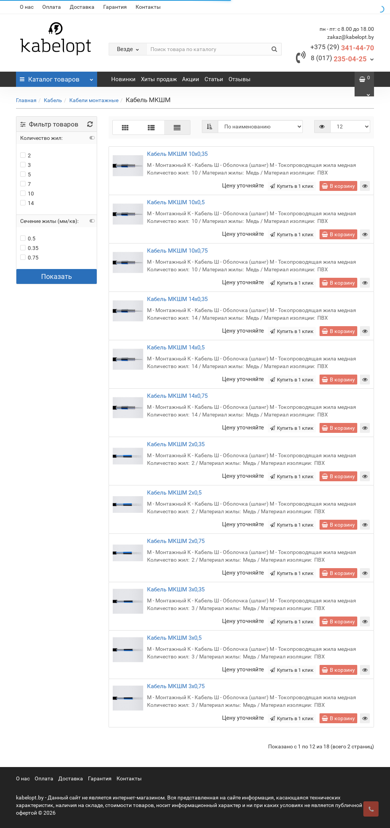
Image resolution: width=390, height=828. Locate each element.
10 (27, 194)
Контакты (148, 7)
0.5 (27, 238)
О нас (27, 7)
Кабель (53, 100)
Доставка (82, 7)
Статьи (214, 79)
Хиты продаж (159, 79)
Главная (26, 100)
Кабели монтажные (93, 100)
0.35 (29, 248)
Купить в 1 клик (291, 186)
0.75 (29, 258)
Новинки (123, 79)
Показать (56, 276)
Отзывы (240, 79)
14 (27, 203)
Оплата (51, 7)
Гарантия (115, 7)
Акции (190, 79)
